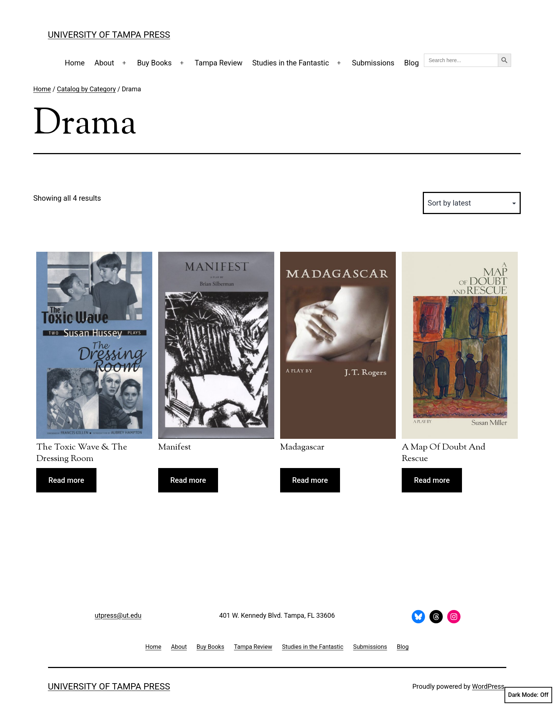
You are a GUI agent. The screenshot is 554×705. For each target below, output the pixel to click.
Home (75, 62)
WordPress (488, 686)
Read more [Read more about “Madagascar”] (310, 480)
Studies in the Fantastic (290, 62)
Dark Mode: (528, 695)
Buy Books (154, 62)
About (104, 62)
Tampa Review (218, 62)
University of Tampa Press (109, 35)
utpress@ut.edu (118, 615)
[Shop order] (472, 203)
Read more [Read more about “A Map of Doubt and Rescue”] (432, 480)
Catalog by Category (86, 89)
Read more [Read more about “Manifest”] (188, 480)
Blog (411, 62)
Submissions (373, 62)
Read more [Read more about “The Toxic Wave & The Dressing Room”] (66, 480)
